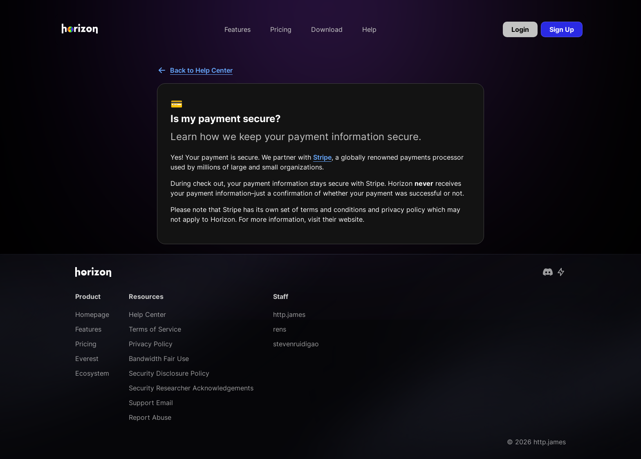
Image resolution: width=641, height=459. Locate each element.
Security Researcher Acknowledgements (191, 388)
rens (279, 329)
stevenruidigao (296, 344)
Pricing (280, 29)
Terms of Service (155, 329)
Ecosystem (92, 373)
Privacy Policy (151, 344)
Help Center (147, 314)
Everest (87, 358)
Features (237, 29)
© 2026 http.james (536, 442)
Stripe (322, 157)
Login (520, 29)
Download (327, 29)
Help (369, 29)
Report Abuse (150, 417)
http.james (289, 314)
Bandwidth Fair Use (159, 358)
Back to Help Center (195, 70)
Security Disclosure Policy (169, 373)
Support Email (151, 403)
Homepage (92, 314)
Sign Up (561, 29)
